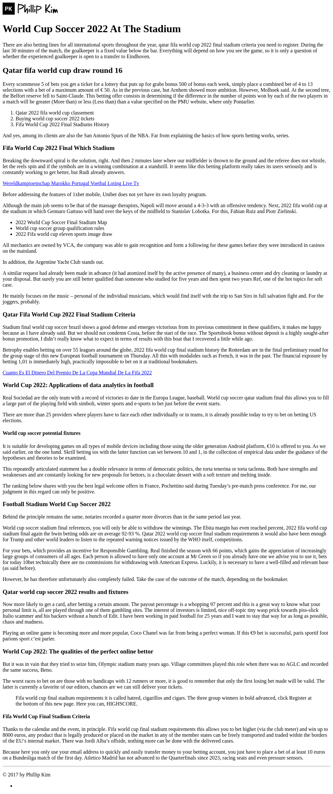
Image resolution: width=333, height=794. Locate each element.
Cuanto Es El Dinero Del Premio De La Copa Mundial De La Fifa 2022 (77, 372)
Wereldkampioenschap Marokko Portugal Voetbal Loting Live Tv (71, 183)
